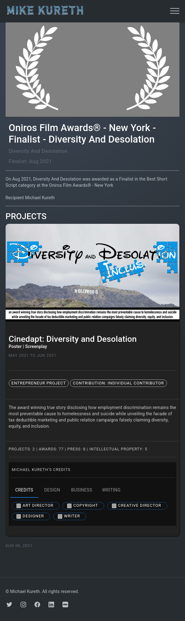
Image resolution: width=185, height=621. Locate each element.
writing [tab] (111, 490)
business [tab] (81, 490)
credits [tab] (24, 490)
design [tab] (52, 490)
